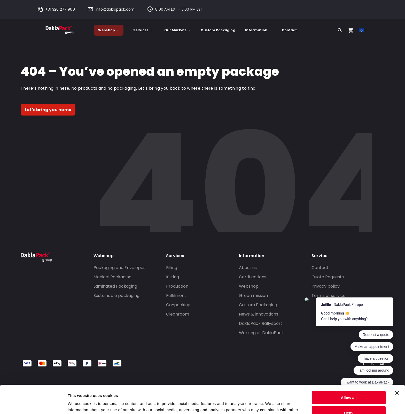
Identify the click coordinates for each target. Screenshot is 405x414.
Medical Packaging (112, 277)
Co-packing (178, 305)
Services (143, 30)
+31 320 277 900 (56, 9)
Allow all (349, 371)
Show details (80, 404)
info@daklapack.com (111, 9)
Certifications (252, 277)
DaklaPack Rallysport (260, 323)
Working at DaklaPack (261, 333)
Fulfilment (176, 295)
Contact (289, 30)
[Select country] (363, 30)
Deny (349, 386)
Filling (171, 268)
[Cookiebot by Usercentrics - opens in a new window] (33, 404)
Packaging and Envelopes (119, 268)
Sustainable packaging (116, 295)
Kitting (172, 277)
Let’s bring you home (48, 110)
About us (248, 268)
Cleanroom (177, 314)
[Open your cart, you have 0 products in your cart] (351, 30)
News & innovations (258, 314)
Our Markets (177, 30)
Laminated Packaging (115, 286)
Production (177, 286)
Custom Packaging (218, 30)
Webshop (108, 30)
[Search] (340, 30)
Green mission (253, 295)
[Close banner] (397, 366)
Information (258, 30)
